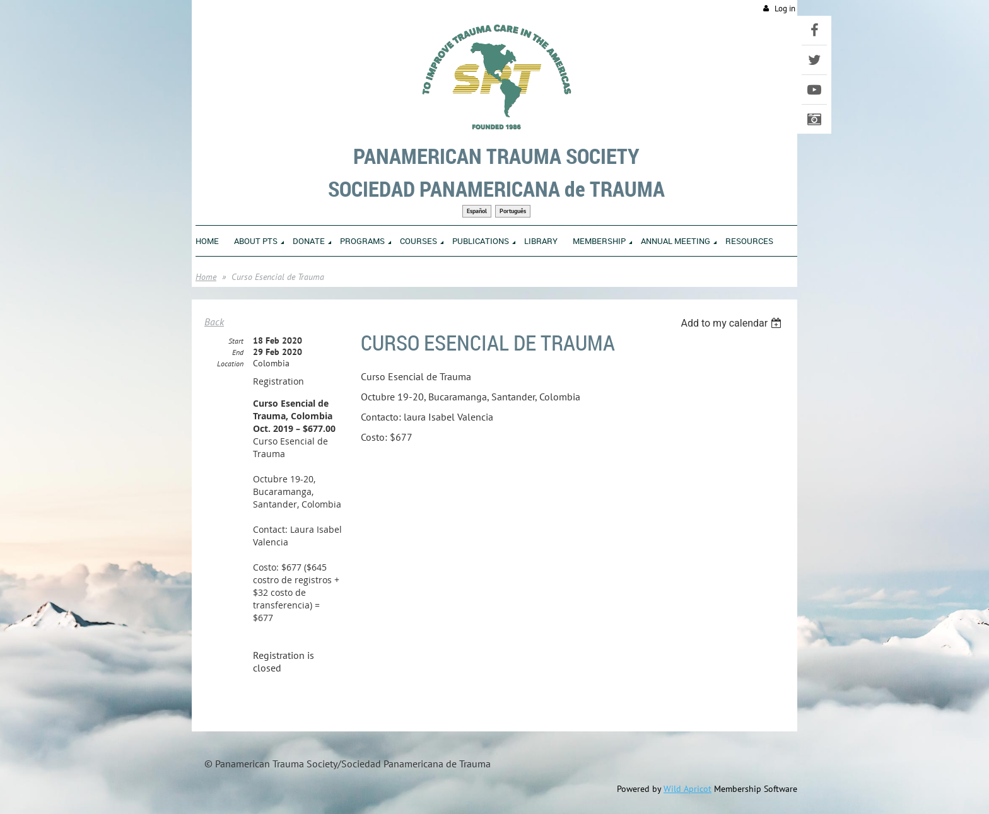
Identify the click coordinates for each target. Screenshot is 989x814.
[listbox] (733, 323)
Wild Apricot (687, 788)
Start (235, 341)
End (237, 352)
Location (230, 363)
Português (513, 211)
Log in (785, 8)
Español (477, 211)
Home (206, 276)
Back (214, 321)
